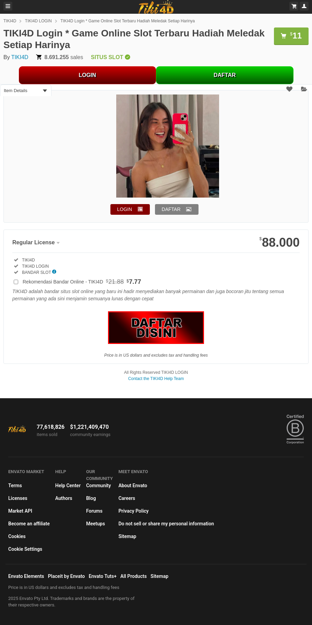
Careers (126, 498)
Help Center (68, 485)
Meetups (95, 523)
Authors (63, 498)
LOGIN (87, 75)
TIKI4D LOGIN (38, 21)
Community (98, 485)
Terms (15, 485)
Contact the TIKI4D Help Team (156, 378)
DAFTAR (225, 75)
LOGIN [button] (124, 209)
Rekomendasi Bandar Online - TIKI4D (82, 282)
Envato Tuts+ (103, 576)
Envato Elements (26, 576)
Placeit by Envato (66, 576)
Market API (20, 511)
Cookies (17, 536)
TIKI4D (9, 21)
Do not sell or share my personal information (166, 523)
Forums (94, 511)
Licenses (17, 498)
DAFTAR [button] (171, 209)
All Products (133, 576)
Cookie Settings (25, 549)
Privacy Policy (133, 511)
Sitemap (127, 536)
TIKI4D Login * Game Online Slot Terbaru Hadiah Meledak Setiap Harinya (127, 21)
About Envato (132, 485)
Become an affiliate (29, 523)
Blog (91, 498)
